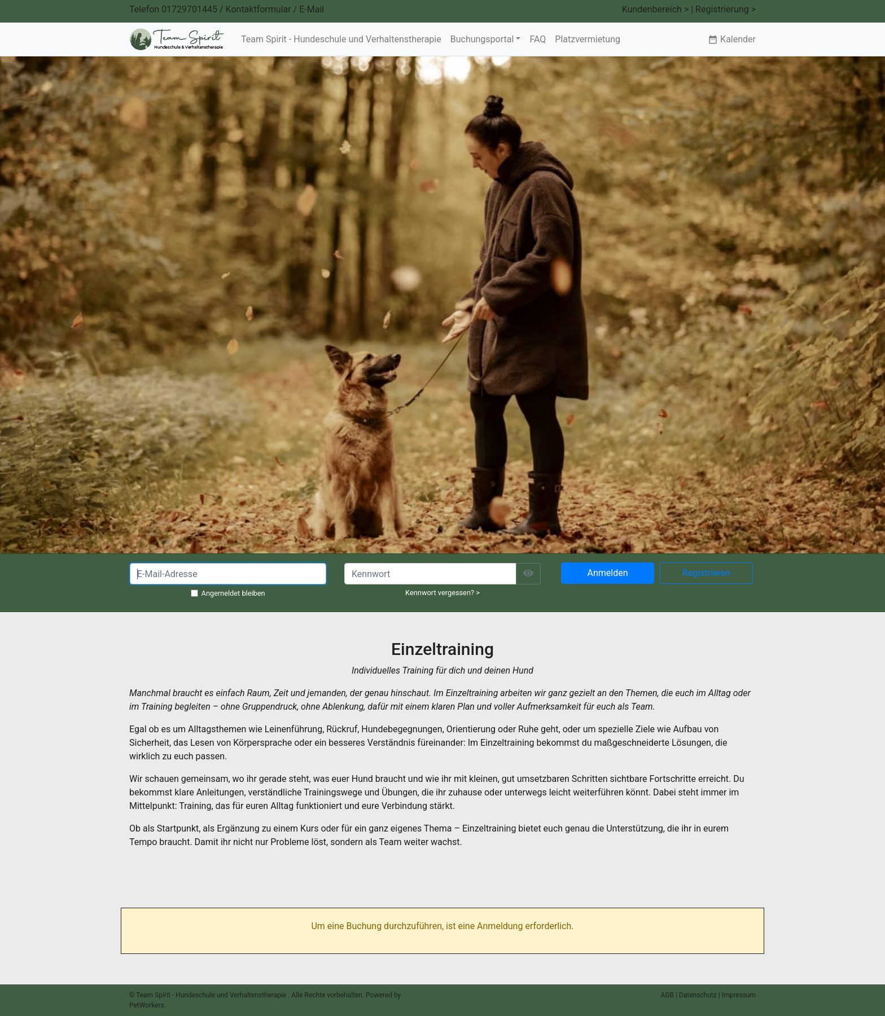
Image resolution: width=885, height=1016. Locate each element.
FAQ (537, 39)
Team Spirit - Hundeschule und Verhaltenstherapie (341, 39)
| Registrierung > (723, 9)
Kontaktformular (258, 9)
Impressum (739, 995)
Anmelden (607, 573)
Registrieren (706, 573)
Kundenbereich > (655, 9)
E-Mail (311, 9)
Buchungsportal (482, 39)
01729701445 (189, 9)
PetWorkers (146, 1005)
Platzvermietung (587, 39)
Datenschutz (698, 995)
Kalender (732, 39)
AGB (667, 995)
